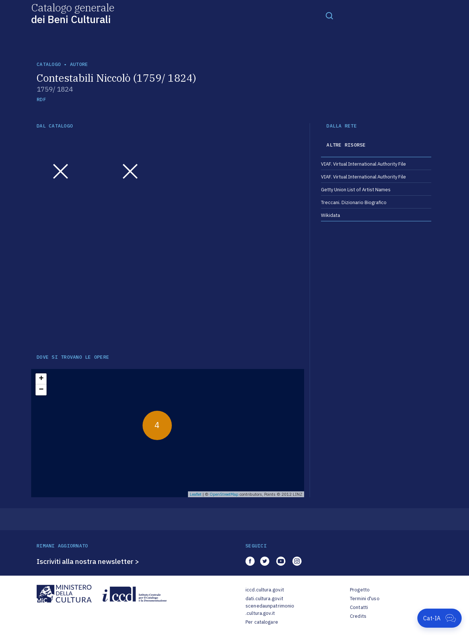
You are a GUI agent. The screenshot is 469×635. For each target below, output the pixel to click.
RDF (41, 99)
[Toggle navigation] (329, 15)
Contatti (359, 607)
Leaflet (196, 494)
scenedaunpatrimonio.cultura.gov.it (269, 609)
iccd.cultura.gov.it (264, 590)
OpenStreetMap (224, 494)
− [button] (41, 389)
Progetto (360, 590)
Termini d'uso (365, 598)
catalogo (49, 64)
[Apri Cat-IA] (439, 618)
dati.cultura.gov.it (264, 598)
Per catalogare (261, 622)
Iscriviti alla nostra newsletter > (88, 561)
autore (79, 64)
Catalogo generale (72, 13)
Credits (358, 616)
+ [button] (41, 378)
